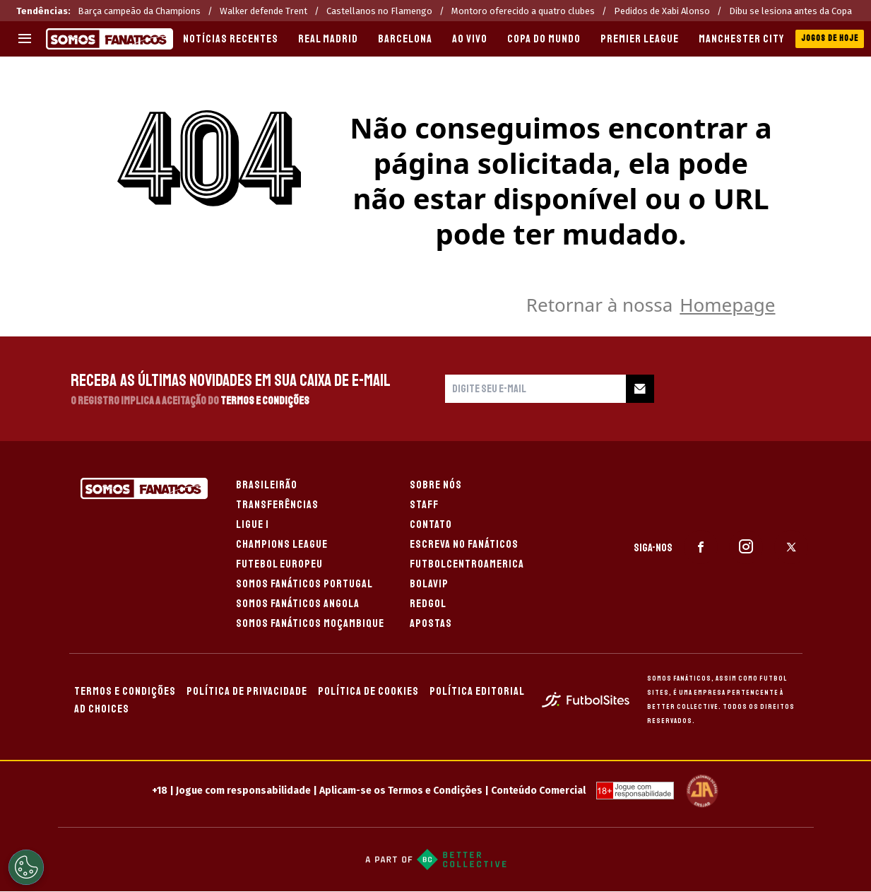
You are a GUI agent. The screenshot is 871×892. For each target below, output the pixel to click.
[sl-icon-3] (791, 547)
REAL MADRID (328, 39)
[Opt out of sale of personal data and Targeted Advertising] (26, 867)
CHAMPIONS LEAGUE (282, 544)
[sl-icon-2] (746, 547)
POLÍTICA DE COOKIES (368, 691)
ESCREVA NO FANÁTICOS (464, 544)
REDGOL (428, 604)
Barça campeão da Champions (139, 11)
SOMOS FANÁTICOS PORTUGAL (304, 584)
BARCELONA (405, 39)
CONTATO (431, 524)
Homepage (727, 304)
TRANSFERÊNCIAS (277, 505)
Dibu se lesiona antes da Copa (790, 11)
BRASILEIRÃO (266, 485)
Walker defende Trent (263, 11)
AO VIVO (469, 39)
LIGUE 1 (252, 524)
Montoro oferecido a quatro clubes (523, 11)
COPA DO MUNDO (544, 39)
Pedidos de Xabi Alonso (662, 11)
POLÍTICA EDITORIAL (477, 691)
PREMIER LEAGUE (639, 39)
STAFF (424, 505)
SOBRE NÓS (436, 485)
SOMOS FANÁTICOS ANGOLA (298, 604)
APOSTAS (431, 623)
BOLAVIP (429, 584)
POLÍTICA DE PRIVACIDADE (246, 691)
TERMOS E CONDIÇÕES (125, 691)
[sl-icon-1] (701, 547)
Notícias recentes (230, 39)
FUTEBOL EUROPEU (279, 564)
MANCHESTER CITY (741, 39)
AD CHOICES (101, 709)
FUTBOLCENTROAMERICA (467, 564)
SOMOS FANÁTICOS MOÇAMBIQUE (310, 623)
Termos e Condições (264, 401)
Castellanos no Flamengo (379, 11)
